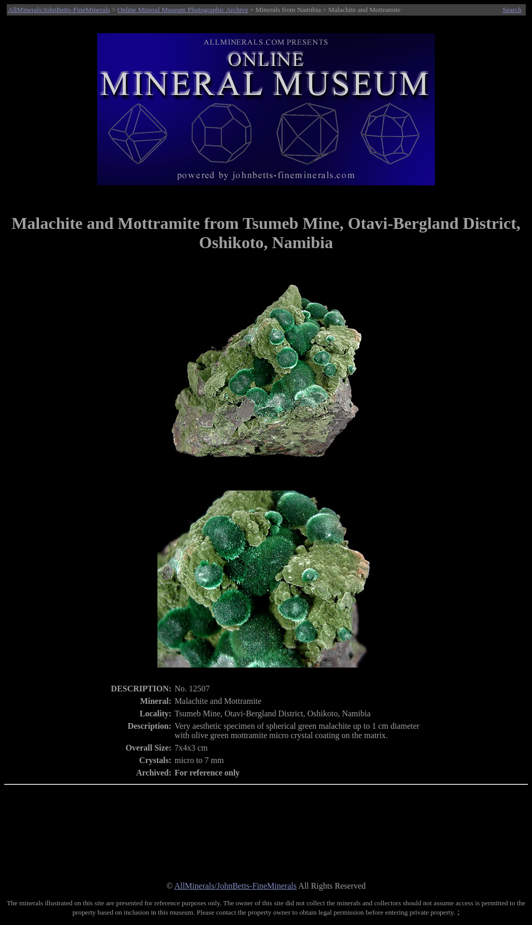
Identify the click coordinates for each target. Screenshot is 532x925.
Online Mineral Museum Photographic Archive (182, 9)
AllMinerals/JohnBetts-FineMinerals (59, 9)
